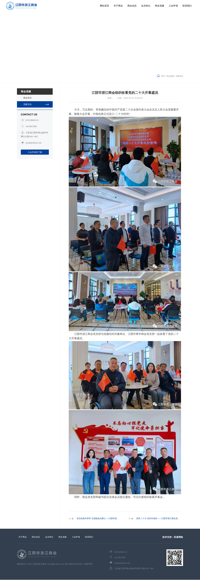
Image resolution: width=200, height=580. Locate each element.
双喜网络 (178, 537)
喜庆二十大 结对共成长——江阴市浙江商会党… (158, 518)
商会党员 (35, 98)
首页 (163, 76)
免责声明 (88, 564)
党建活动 (179, 76)
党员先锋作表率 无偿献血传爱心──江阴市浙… (98, 518)
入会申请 (173, 5)
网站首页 (104, 5)
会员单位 (145, 5)
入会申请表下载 (35, 152)
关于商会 (118, 5)
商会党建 (159, 5)
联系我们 (187, 5)
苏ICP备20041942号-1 (74, 564)
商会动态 (132, 5)
